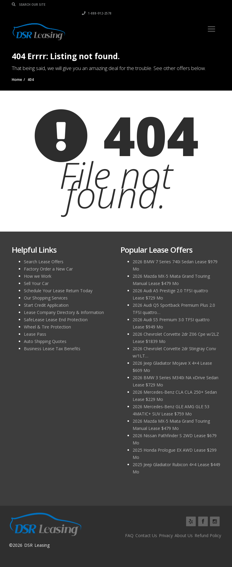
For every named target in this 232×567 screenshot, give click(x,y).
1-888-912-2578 (205, 4)
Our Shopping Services (46, 298)
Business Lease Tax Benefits (52, 348)
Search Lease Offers (43, 261)
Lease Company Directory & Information (64, 312)
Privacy (166, 535)
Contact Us (146, 535)
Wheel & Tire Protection (47, 327)
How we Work (37, 276)
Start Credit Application (46, 305)
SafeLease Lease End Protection (56, 319)
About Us (184, 535)
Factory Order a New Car (48, 269)
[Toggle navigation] (211, 20)
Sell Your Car (36, 283)
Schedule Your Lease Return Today (58, 290)
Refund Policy (208, 535)
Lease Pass (35, 334)
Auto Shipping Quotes (45, 341)
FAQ (129, 535)
